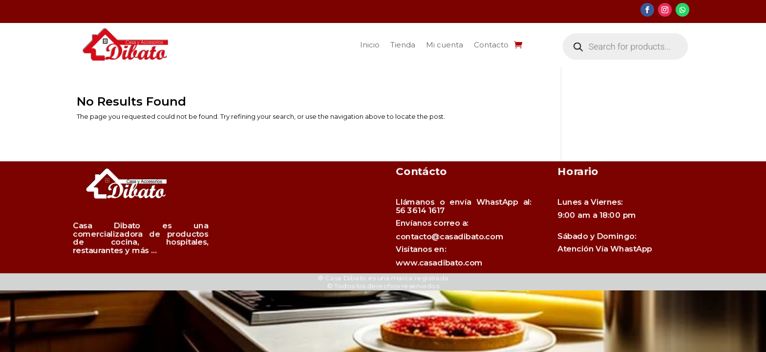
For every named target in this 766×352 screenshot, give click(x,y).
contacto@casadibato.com (455, 236)
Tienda (402, 44)
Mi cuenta (444, 44)
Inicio (370, 44)
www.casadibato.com (449, 252)
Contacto (491, 44)
